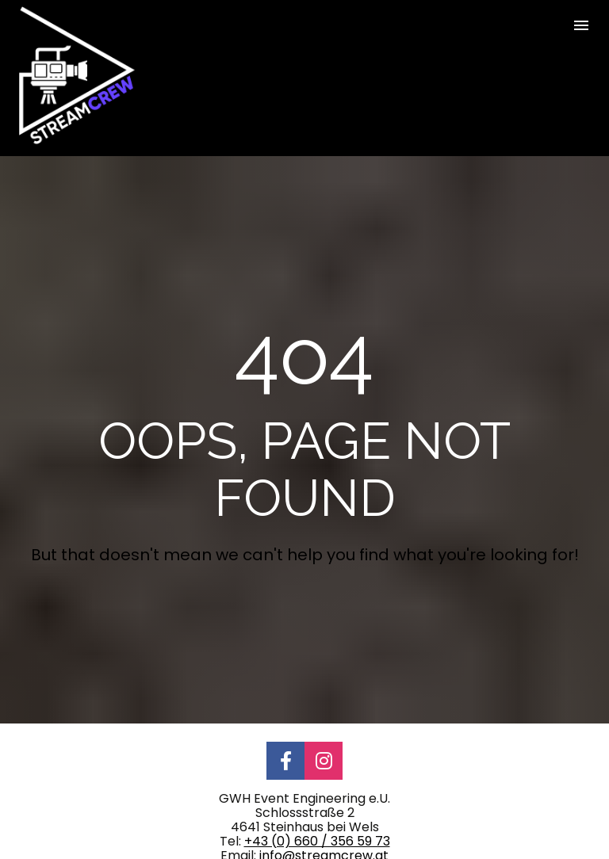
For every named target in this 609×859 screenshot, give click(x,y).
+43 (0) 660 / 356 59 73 (317, 813)
